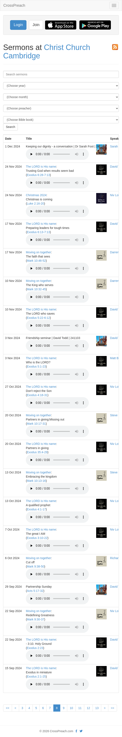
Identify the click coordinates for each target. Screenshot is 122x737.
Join (36, 25)
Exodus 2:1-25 (36, 676)
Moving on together (38, 252)
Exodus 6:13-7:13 (38, 232)
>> (112, 708)
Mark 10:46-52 (36, 260)
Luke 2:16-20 (35, 203)
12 (88, 708)
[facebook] (76, 731)
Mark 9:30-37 (35, 619)
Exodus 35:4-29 (37, 452)
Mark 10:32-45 (36, 289)
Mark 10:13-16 (36, 480)
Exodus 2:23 (35, 648)
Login (18, 25)
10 (71, 708)
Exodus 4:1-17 (36, 509)
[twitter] (81, 731)
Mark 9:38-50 (35, 566)
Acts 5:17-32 (35, 590)
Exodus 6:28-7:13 (38, 175)
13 (97, 708)
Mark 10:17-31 (36, 423)
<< (7, 708)
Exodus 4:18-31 (37, 395)
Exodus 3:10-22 (37, 538)
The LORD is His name (41, 166)
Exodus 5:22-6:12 (38, 317)
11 (80, 708)
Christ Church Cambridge (46, 51)
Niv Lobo (116, 195)
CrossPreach (14, 5)
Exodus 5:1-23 (36, 366)
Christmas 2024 (36, 195)
